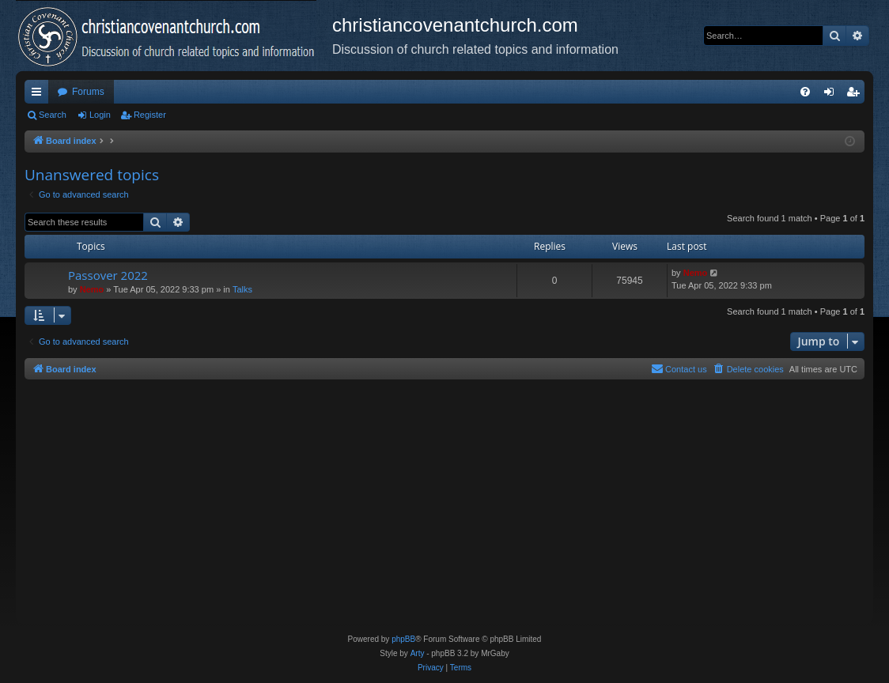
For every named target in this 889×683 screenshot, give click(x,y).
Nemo (92, 289)
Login (100, 114)
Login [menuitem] (832, 95)
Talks (242, 289)
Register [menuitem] (856, 95)
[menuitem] (805, 92)
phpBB (403, 639)
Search (52, 114)
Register (150, 114)
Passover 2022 (108, 275)
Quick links (39, 95)
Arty (417, 653)
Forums (88, 91)
